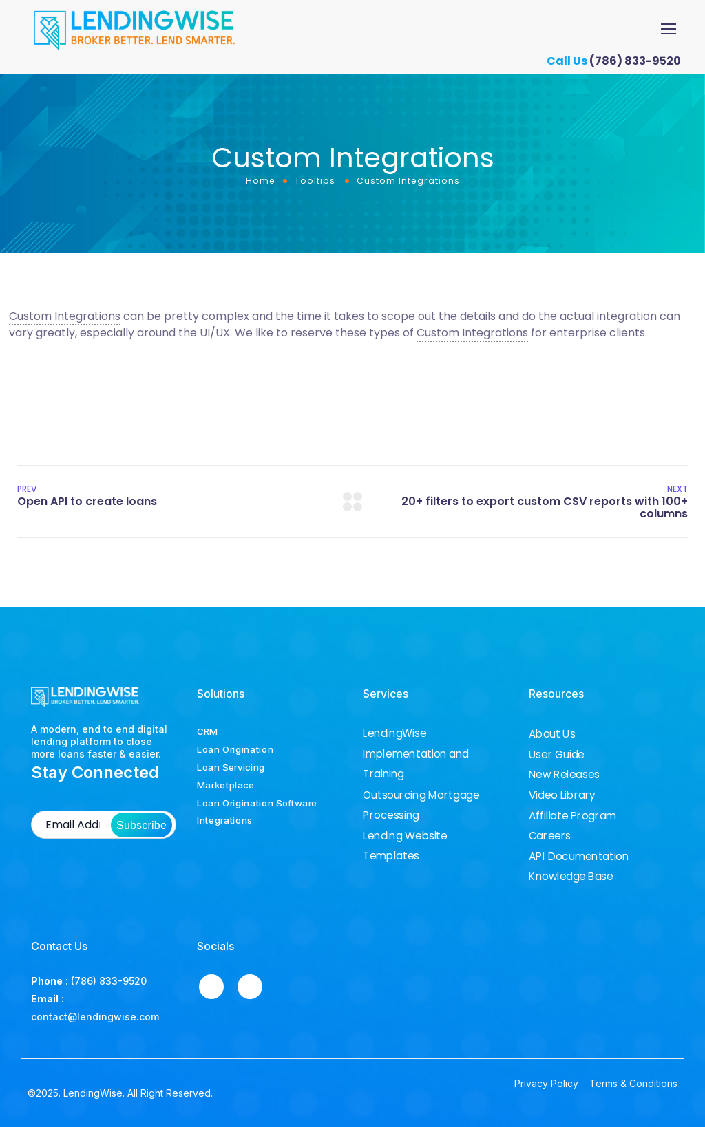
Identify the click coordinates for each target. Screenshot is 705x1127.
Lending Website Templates (405, 845)
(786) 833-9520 (640, 61)
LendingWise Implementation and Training (416, 754)
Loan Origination (235, 749)
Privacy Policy (546, 1083)
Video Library (562, 795)
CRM (207, 731)
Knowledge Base (571, 876)
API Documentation (579, 856)
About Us (552, 734)
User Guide (557, 754)
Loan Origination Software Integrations (257, 811)
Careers (550, 836)
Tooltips (315, 180)
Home (260, 180)
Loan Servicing (231, 767)
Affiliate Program (572, 816)
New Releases (564, 774)
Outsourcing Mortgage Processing (421, 804)
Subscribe (141, 825)
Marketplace (226, 785)
